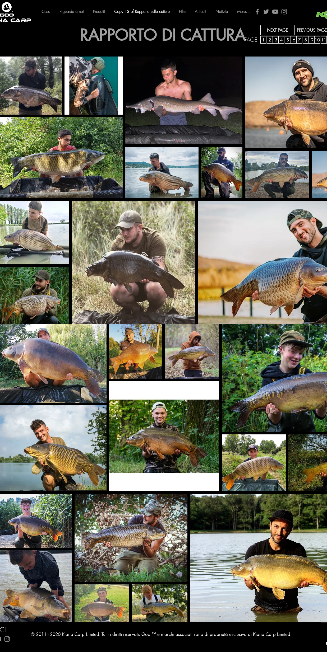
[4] (281, 40)
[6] (294, 40)
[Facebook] (257, 11)
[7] (299, 40)
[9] (312, 40)
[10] (317, 40)
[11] (324, 40)
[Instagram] (284, 11)
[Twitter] (266, 11)
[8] (306, 40)
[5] (288, 40)
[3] (276, 40)
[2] (270, 40)
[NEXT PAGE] (277, 30)
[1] (263, 40)
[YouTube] (275, 11)
